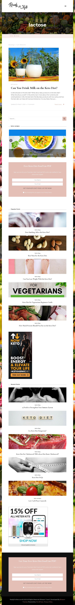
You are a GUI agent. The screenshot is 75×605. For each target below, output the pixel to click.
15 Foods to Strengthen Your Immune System (37, 407)
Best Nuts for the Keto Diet (37, 256)
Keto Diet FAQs (37, 477)
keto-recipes (37, 151)
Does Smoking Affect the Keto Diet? (37, 232)
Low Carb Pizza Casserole (37, 501)
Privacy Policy (48, 602)
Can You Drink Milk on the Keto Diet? (35, 88)
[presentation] (10, 140)
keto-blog (14, 84)
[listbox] (37, 143)
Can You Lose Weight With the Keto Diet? (37, 279)
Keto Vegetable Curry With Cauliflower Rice (37, 154)
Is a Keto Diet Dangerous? (37, 431)
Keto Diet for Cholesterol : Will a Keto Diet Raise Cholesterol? (37, 454)
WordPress (39, 602)
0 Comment (31, 104)
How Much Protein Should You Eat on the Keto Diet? (37, 326)
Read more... (59, 104)
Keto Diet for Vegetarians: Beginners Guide (37, 302)
